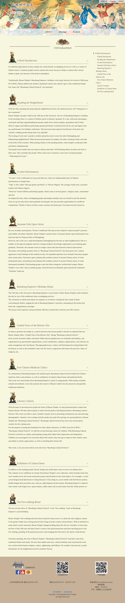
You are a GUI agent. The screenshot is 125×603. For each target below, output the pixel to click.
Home (13, 12)
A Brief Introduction (102, 53)
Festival (76, 32)
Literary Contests (103, 86)
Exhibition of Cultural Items (106, 89)
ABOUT (49, 32)
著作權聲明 (57, 592)
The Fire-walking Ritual (105, 91)
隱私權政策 (68, 592)
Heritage (63, 32)
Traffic (19, 12)
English (112, 1)
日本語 (121, 1)
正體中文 (103, 1)
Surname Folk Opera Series (106, 65)
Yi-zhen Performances (104, 62)
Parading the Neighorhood (106, 60)
